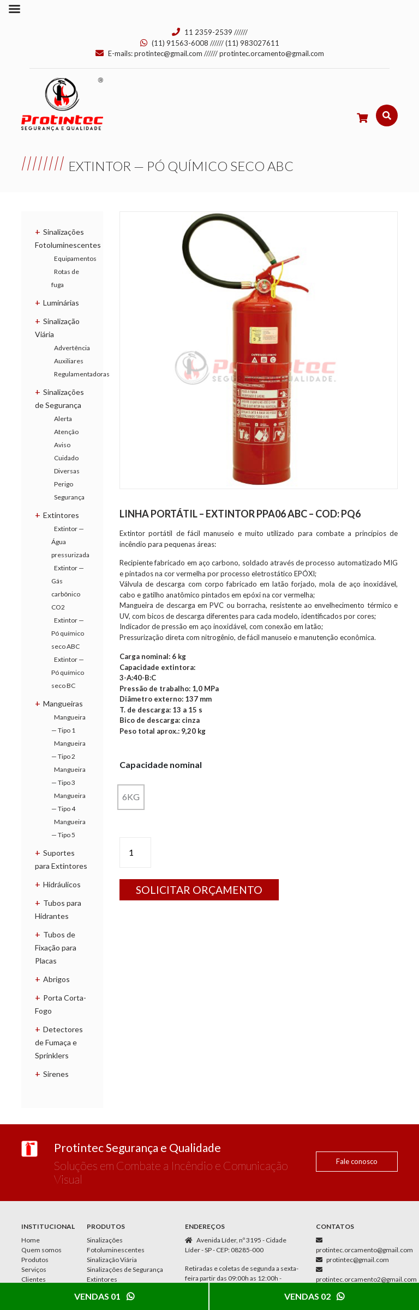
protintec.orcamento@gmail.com (271, 53)
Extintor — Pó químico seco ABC (67, 633)
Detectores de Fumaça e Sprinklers (59, 1042)
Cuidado (66, 458)
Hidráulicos (62, 884)
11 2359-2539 (208, 32)
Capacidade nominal (160, 764)
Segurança (69, 497)
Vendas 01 (104, 1296)
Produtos (35, 1260)
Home (30, 1240)
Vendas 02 (314, 1296)
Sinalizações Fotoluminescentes (116, 1245)
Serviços (33, 1269)
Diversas (67, 471)
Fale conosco (357, 1161)
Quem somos (41, 1250)
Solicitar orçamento (199, 890)
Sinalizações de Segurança (125, 1269)
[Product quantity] (135, 852)
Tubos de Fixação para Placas (55, 947)
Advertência (72, 348)
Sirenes (56, 1074)
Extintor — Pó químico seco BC (67, 672)
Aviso (62, 445)
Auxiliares (68, 361)
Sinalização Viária (112, 1260)
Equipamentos (75, 258)
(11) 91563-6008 (180, 43)
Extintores (61, 515)
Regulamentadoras (82, 374)
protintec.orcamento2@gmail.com (366, 1279)
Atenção (66, 432)
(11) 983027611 (252, 43)
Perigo (63, 484)
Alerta (63, 419)
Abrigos (56, 979)
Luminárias (61, 302)
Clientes (33, 1279)
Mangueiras (63, 703)
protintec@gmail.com (168, 53)
